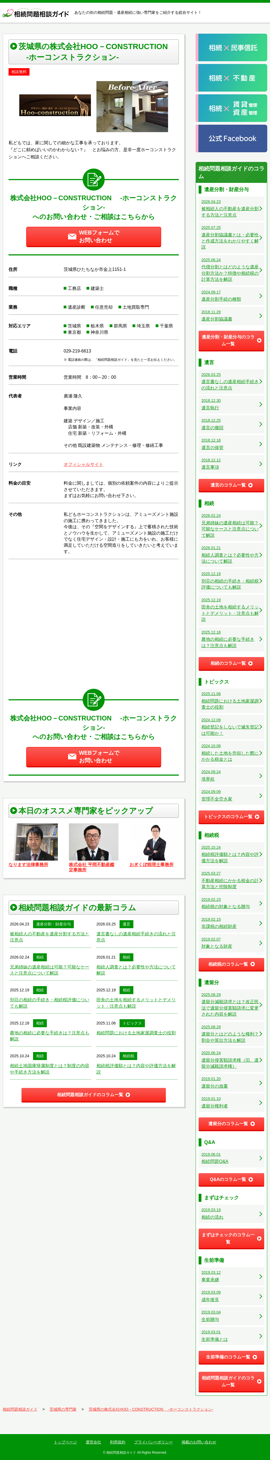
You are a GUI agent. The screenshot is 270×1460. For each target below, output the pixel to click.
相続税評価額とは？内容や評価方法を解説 (136, 1068)
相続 (40, 957)
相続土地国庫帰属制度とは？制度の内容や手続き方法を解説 (49, 1068)
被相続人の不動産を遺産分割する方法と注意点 (49, 936)
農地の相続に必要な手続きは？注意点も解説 (49, 1036)
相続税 (128, 1056)
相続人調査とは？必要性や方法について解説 (136, 970)
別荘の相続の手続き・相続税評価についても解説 (49, 1002)
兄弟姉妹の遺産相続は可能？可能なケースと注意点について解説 (49, 970)
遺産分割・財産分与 (53, 924)
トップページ (65, 1442)
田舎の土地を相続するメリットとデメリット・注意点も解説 (136, 1002)
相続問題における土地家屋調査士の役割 (136, 1033)
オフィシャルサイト (83, 464)
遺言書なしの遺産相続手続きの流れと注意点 (136, 936)
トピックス (132, 1023)
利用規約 (117, 1442)
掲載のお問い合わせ (199, 1442)
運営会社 (93, 1442)
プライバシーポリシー (153, 1442)
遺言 (126, 924)
